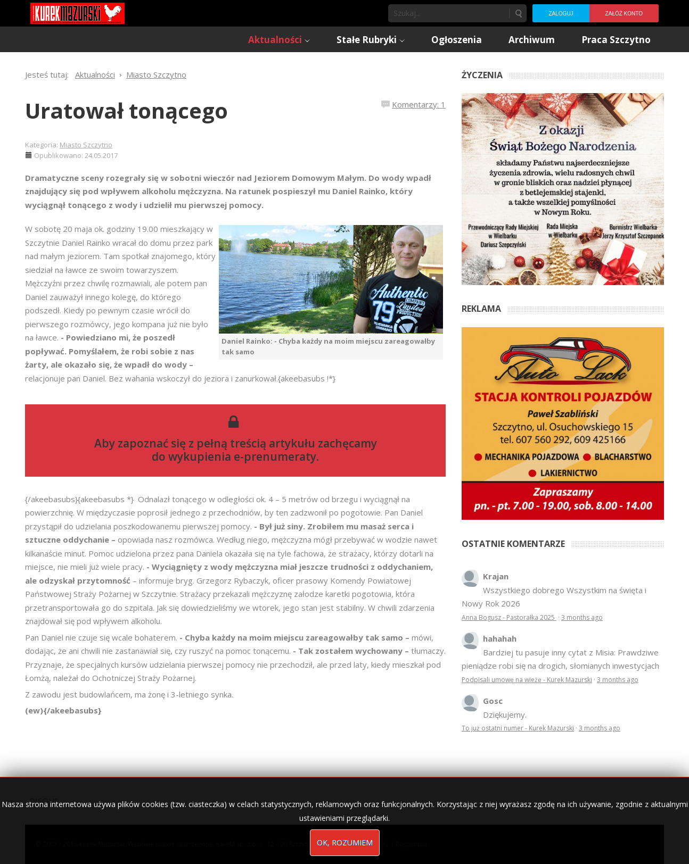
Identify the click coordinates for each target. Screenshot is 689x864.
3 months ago (582, 617)
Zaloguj (560, 13)
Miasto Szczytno (86, 144)
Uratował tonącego (126, 110)
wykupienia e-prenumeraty (242, 456)
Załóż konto (624, 13)
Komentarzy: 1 (419, 104)
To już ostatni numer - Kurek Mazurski (518, 728)
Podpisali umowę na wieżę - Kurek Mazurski (527, 679)
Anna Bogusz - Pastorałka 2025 (509, 617)
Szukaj (518, 13)
